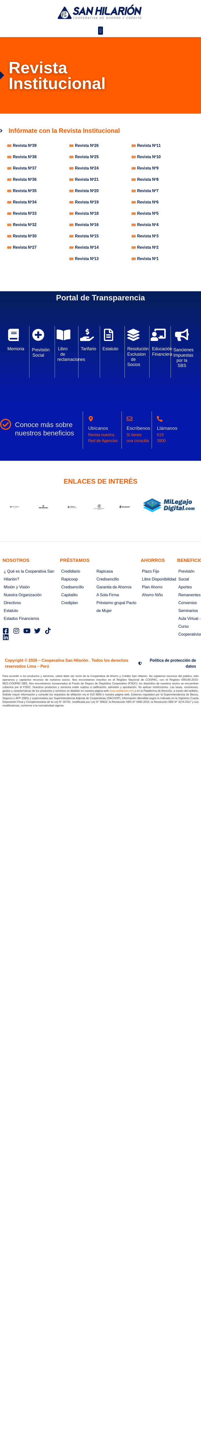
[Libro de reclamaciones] (63, 335)
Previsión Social (41, 352)
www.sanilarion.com (122, 690)
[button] (100, 31)
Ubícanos (98, 428)
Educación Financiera (162, 351)
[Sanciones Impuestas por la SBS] (182, 335)
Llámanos (167, 428)
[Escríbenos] (129, 419)
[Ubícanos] (91, 419)
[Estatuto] (108, 335)
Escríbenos (138, 428)
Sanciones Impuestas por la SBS (183, 357)
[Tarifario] (87, 335)
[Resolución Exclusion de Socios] (133, 335)
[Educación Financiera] (158, 335)
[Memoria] (13, 335)
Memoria (15, 348)
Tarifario (88, 348)
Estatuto (110, 348)
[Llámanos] (160, 419)
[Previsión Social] (38, 335)
